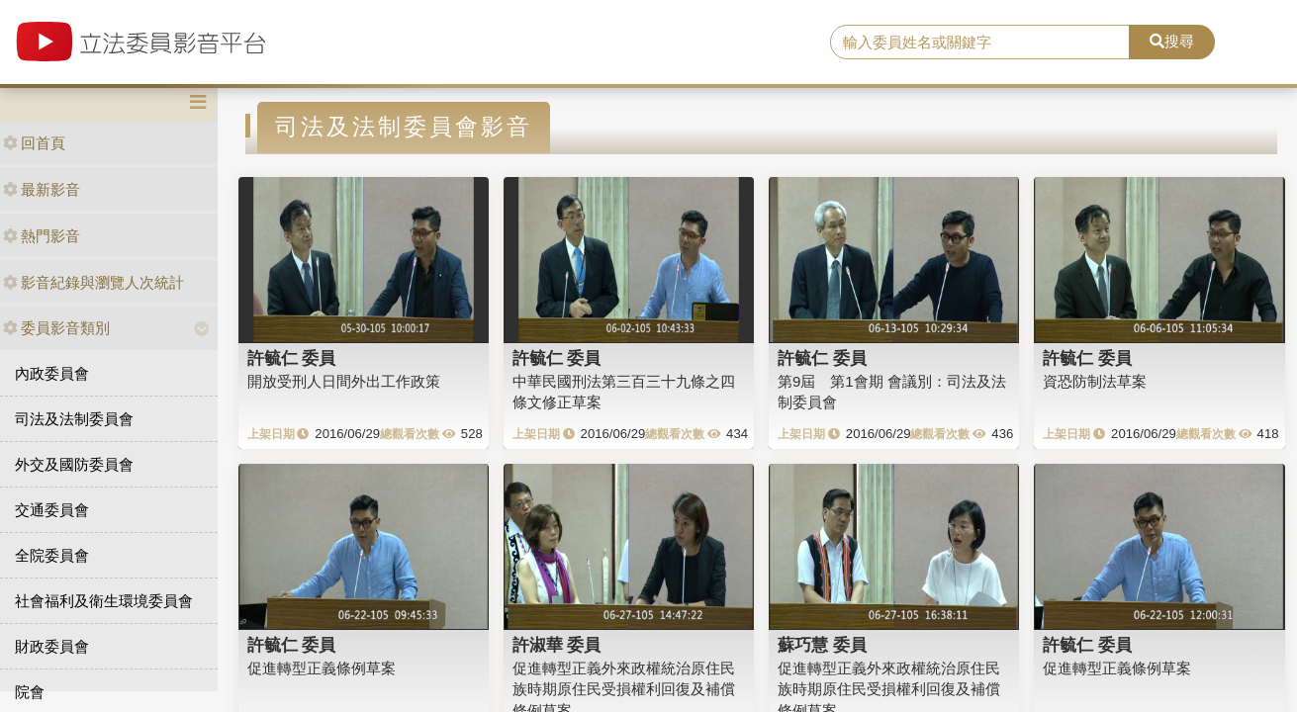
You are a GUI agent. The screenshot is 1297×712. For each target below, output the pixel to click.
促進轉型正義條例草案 (321, 668)
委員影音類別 (56, 327)
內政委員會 (52, 373)
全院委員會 (52, 555)
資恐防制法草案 (1095, 381)
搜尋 (1172, 41)
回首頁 (34, 142)
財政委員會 (52, 646)
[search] (980, 42)
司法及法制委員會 (74, 418)
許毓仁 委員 (291, 358)
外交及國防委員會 (74, 464)
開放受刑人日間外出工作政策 (343, 381)
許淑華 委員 (557, 645)
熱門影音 (41, 235)
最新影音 (41, 189)
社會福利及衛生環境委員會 (104, 600)
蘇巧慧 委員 (822, 645)
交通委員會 (52, 509)
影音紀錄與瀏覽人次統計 (93, 282)
